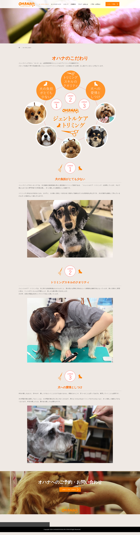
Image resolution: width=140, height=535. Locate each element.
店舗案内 (73, 4)
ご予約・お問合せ (95, 4)
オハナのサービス (56, 4)
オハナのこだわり (44, 4)
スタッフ (65, 4)
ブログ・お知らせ (83, 4)
